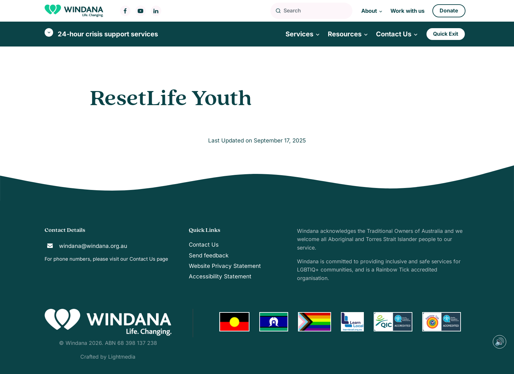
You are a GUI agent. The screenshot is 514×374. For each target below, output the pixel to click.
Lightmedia (121, 356)
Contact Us (142, 259)
